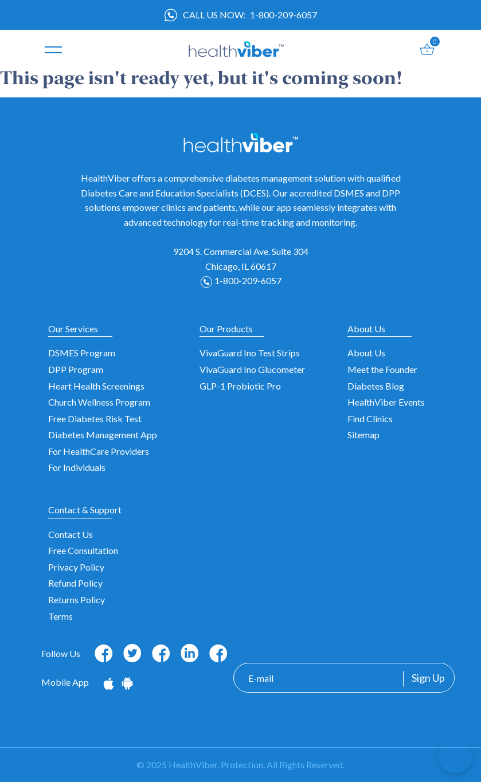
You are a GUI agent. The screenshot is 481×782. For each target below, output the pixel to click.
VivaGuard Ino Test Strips (250, 352)
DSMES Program (81, 352)
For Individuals (76, 467)
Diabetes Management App (102, 434)
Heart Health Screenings (96, 385)
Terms (60, 616)
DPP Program (75, 369)
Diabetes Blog (375, 385)
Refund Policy (75, 582)
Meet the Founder (382, 369)
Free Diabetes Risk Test (95, 418)
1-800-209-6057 (283, 14)
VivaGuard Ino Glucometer (252, 369)
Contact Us (70, 534)
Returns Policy (76, 599)
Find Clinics (370, 418)
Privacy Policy (76, 566)
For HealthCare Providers (98, 451)
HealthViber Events (386, 401)
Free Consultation (83, 550)
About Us (366, 352)
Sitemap (363, 434)
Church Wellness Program (99, 401)
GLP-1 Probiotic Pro (240, 385)
